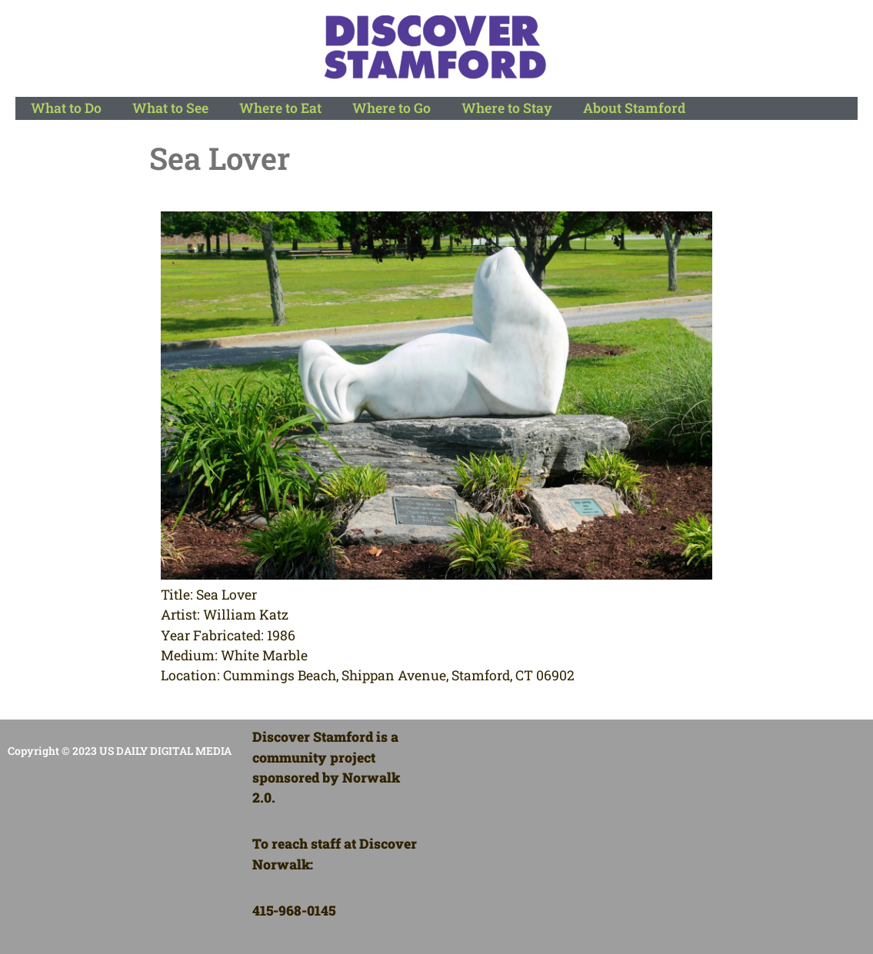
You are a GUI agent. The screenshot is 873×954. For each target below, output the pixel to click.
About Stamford (634, 108)
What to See (170, 108)
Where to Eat (280, 108)
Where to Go (391, 108)
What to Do (66, 108)
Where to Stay (506, 108)
